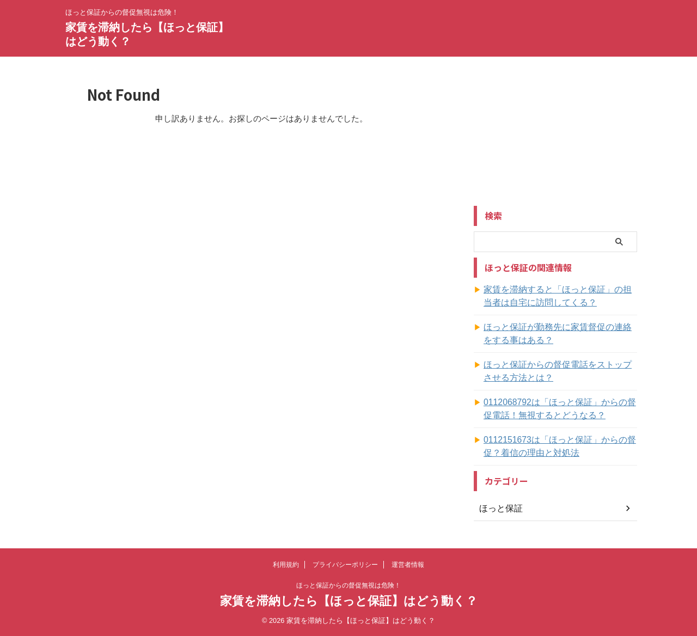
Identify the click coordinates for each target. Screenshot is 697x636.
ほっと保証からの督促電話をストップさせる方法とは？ (560, 371)
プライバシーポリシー (345, 564)
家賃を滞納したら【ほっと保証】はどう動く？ (349, 601)
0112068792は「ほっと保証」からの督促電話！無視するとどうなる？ (558, 409)
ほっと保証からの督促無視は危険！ (348, 585)
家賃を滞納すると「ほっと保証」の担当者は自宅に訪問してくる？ (560, 296)
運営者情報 (408, 564)
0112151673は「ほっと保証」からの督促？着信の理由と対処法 (558, 446)
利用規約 (286, 564)
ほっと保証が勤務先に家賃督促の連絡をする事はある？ (560, 334)
